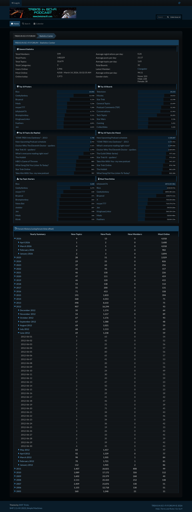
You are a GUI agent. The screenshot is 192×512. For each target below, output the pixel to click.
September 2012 (28, 321)
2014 (18, 299)
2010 (18, 472)
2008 (18, 480)
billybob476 (21, 111)
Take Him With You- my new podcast (32, 173)
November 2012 (27, 314)
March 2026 (25, 246)
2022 (18, 268)
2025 (18, 257)
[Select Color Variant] (179, 3)
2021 (18, 272)
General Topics (103, 103)
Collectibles (102, 127)
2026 (18, 238)
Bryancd (19, 99)
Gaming (100, 123)
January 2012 (26, 465)
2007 (18, 483)
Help (158, 509)
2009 (18, 476)
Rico (17, 91)
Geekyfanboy (21, 95)
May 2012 (24, 449)
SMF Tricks (24, 505)
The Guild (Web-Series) (107, 153)
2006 (18, 487)
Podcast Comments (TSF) (108, 107)
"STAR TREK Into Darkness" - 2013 (31, 137)
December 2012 (27, 310)
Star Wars (101, 119)
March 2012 (25, 457)
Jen (17, 127)
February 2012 (27, 461)
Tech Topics (102, 115)
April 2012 (25, 453)
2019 (18, 280)
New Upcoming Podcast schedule (30, 141)
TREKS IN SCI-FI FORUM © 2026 (167, 505)
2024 (18, 261)
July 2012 (24, 329)
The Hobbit (20, 157)
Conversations (103, 111)
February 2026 (27, 250)
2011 (18, 468)
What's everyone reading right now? (31, 153)
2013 (18, 302)
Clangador (142, 68)
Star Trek (101, 99)
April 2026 (25, 242)
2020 (18, 276)
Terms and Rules (167, 509)
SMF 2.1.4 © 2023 (18, 508)
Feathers (19, 123)
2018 (18, 284)
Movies (100, 95)
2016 (18, 291)
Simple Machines (34, 508)
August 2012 (26, 325)
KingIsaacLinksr (22, 119)
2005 (18, 491)
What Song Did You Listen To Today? (32, 165)
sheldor (18, 207)
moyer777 (20, 107)
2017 (18, 287)
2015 (18, 295)
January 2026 (26, 253)
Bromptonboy (21, 115)
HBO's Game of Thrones (26, 161)
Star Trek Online (22, 169)
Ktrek (18, 219)
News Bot (19, 203)
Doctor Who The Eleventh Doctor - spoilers (35, 145)
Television (101, 91)
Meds (18, 103)
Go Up (179, 509)
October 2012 (26, 317)
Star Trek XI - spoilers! (25, 149)
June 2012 (25, 333)
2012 (18, 306)
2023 (18, 265)
